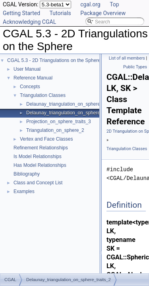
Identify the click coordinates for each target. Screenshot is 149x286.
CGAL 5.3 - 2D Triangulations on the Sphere (54, 60)
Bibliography (27, 174)
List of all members (127, 58)
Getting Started (21, 13)
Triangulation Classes (43, 95)
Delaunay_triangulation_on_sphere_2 (66, 104)
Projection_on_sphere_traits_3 (58, 121)
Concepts (30, 86)
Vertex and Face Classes (46, 139)
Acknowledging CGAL (29, 22)
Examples (24, 191)
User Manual (27, 69)
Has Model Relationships (40, 165)
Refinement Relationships (41, 148)
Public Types (135, 67)
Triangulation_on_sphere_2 (55, 130)
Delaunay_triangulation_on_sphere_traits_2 (72, 113)
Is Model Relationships (38, 156)
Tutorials (60, 13)
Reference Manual (33, 78)
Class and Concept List (38, 183)
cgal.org (90, 4)
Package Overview (103, 13)
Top (114, 4)
